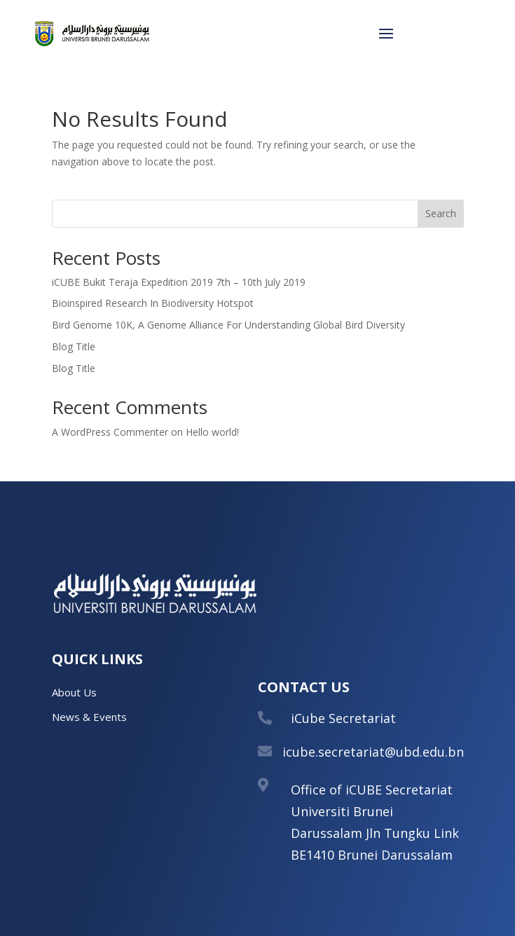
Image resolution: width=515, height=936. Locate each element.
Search (440, 213)
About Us (74, 692)
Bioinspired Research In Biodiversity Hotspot (153, 303)
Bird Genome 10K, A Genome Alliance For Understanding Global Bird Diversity (228, 324)
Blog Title (73, 346)
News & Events (89, 717)
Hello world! (212, 432)
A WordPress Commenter (110, 432)
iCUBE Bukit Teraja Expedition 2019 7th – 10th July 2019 (178, 282)
